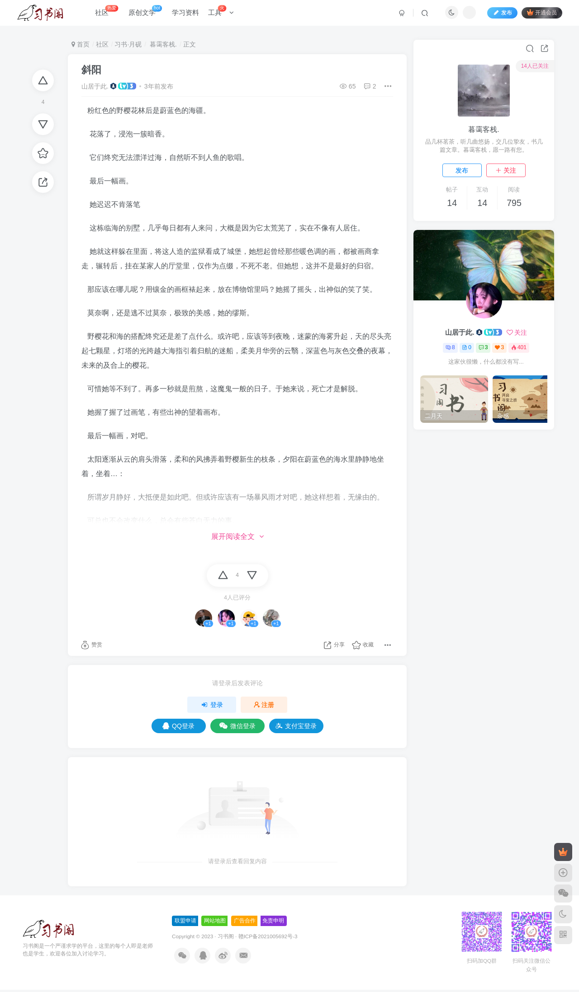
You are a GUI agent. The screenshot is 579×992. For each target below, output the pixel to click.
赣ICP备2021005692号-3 (268, 936)
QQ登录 (178, 726)
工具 (225, 13)
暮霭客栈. (162, 44)
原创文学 (149, 13)
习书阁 (226, 936)
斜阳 (91, 69)
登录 (211, 704)
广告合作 (245, 920)
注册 (264, 704)
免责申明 (273, 920)
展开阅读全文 (237, 536)
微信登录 (237, 726)
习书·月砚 (128, 44)
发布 (462, 170)
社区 (110, 13)
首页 (80, 44)
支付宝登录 (296, 726)
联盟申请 (185, 920)
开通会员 (538, 14)
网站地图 (215, 920)
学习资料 (189, 15)
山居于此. (95, 86)
